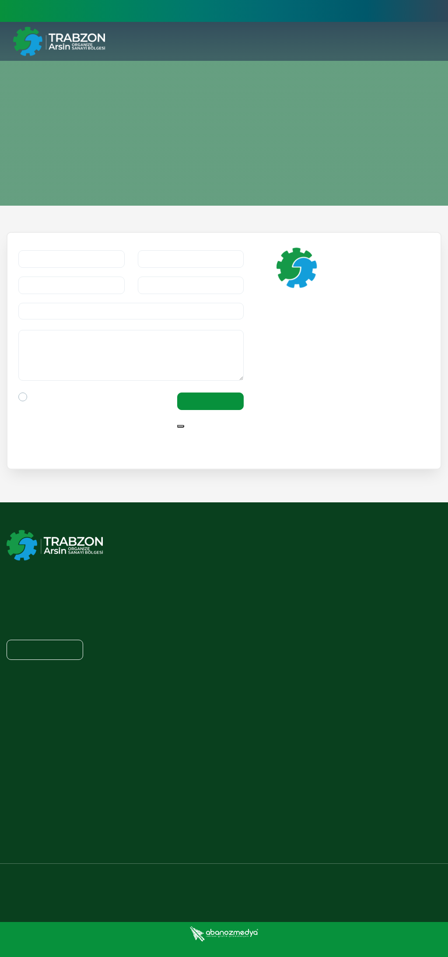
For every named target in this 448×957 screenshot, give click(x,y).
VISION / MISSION (245, 607)
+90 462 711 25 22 (235, 883)
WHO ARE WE (239, 589)
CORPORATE (242, 534)
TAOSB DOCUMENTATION (405, 590)
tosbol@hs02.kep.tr (316, 396)
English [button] (418, 11)
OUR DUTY (384, 571)
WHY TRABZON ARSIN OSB (258, 553)
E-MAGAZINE (25, 757)
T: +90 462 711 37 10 (309, 417)
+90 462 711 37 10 (132, 883)
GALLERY (20, 811)
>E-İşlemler (318, 11)
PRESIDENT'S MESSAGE (253, 571)
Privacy (257, 949)
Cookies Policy (302, 949)
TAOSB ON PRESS (32, 793)
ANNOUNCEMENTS (34, 739)
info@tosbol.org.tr (317, 382)
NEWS (15, 720)
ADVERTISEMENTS (33, 684)
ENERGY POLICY (392, 553)
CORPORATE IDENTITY (38, 774)
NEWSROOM (28, 665)
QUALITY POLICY (244, 625)
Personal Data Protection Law (385, 949)
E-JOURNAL (23, 702)
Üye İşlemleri (368, 11)
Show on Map (314, 362)
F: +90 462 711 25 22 (309, 431)
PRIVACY (170, 665)
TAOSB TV (21, 829)
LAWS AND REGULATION (197, 685)
